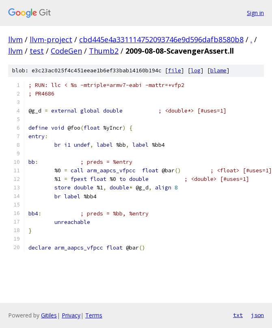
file (174, 70)
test (37, 51)
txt (238, 315)
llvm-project (51, 39)
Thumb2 (104, 51)
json (257, 315)
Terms (93, 315)
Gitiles (49, 315)
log (196, 70)
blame (218, 70)
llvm (15, 39)
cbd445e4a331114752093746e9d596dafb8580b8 (161, 39)
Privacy (71, 315)
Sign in (255, 13)
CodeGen (66, 51)
